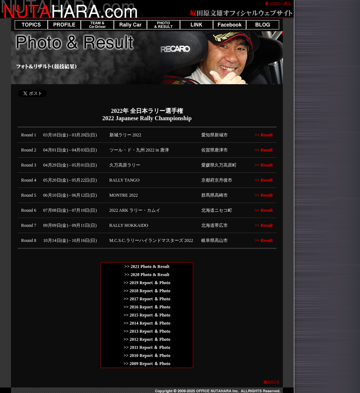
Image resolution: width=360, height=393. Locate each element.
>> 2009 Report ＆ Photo (146, 363)
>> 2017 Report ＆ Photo (146, 298)
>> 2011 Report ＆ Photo (146, 347)
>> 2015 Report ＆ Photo (146, 315)
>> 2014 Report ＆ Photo (146, 323)
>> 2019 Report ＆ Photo (146, 282)
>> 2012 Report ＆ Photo (146, 339)
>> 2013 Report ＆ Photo (146, 331)
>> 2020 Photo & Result (147, 274)
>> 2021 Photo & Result (147, 266)
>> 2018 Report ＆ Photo (146, 290)
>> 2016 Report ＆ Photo (146, 307)
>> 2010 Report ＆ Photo (146, 355)
